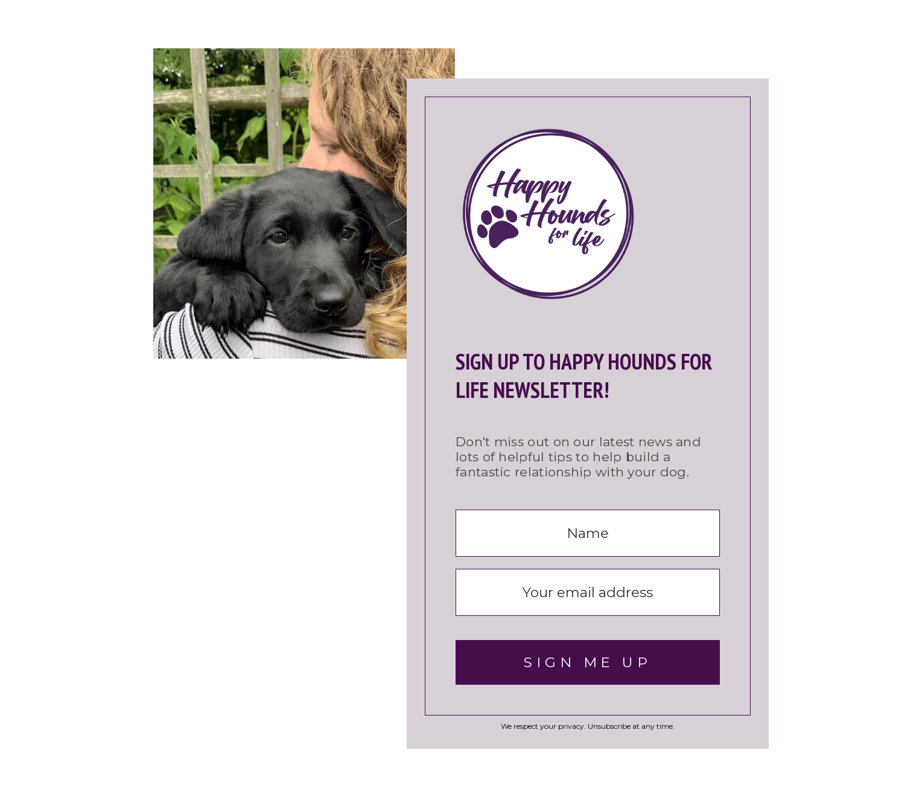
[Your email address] (588, 592)
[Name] (588, 533)
